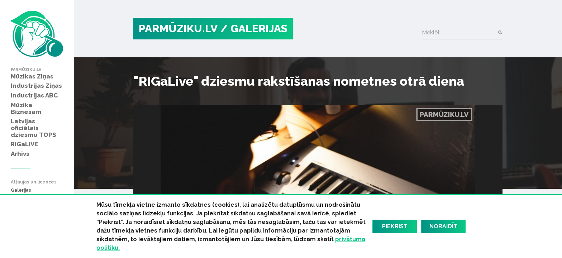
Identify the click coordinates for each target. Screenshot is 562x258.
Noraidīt (443, 226)
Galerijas (21, 190)
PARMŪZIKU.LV (178, 28)
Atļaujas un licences (34, 182)
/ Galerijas (253, 28)
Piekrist (395, 226)
